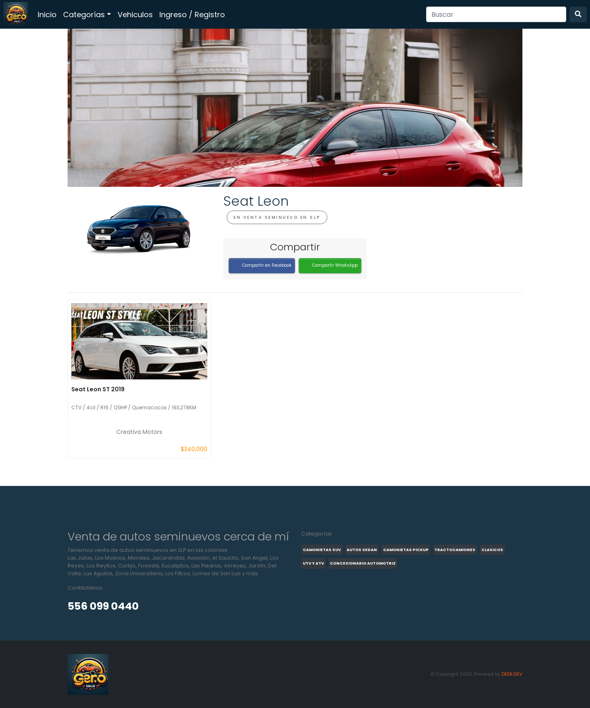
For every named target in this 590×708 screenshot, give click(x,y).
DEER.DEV (512, 674)
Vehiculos (135, 14)
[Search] (496, 14)
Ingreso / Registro (192, 14)
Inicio (47, 14)
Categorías (84, 14)
